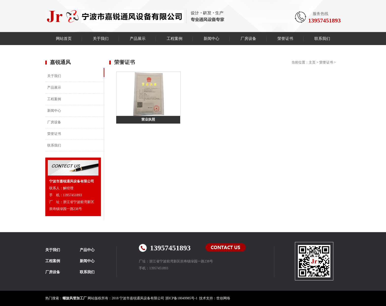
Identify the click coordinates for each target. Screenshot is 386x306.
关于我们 (101, 38)
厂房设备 (248, 38)
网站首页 (64, 38)
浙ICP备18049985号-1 (181, 298)
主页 (312, 62)
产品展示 (137, 38)
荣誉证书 (285, 38)
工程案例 (174, 38)
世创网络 (223, 298)
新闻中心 (211, 38)
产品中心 (87, 250)
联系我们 (322, 38)
